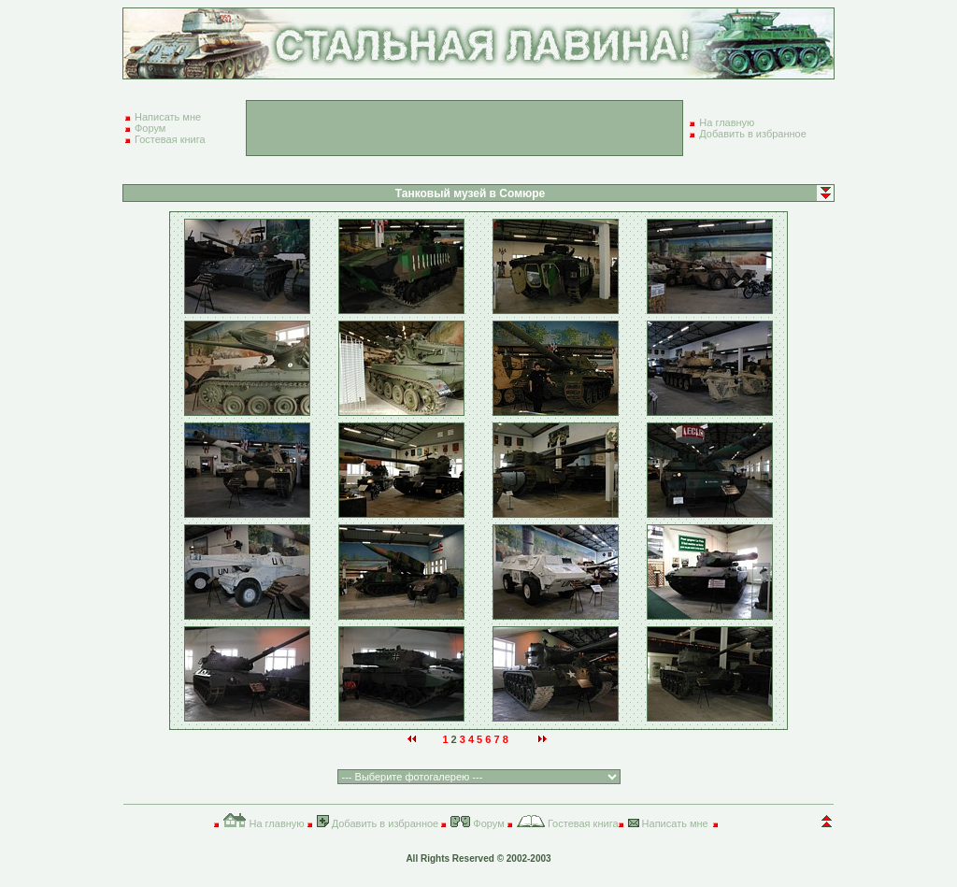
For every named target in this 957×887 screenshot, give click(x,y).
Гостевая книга (170, 139)
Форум (150, 128)
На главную (726, 122)
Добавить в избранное (753, 133)
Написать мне (168, 116)
